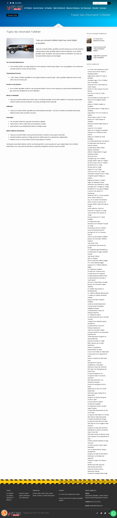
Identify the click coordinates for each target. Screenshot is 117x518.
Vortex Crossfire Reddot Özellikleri (98, 237)
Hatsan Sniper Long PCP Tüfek (97, 117)
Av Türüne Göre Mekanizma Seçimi (98, 69)
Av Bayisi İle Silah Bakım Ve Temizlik (98, 415)
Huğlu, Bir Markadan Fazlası (96, 182)
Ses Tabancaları (86, 8)
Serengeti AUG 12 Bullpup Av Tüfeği (98, 187)
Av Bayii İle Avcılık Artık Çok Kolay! (97, 421)
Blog (15, 15)
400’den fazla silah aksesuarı (96, 465)
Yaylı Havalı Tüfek (93, 243)
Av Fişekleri (48, 8)
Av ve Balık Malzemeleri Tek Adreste (98, 141)
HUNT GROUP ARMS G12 (95, 197)
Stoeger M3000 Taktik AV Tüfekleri (98, 161)
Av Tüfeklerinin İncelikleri (95, 269)
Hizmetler (95, 8)
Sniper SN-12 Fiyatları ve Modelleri (98, 130)
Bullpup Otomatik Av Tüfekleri (96, 180)
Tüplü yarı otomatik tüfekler (18, 110)
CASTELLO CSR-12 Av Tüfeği (96, 171)
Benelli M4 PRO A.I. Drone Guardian (98, 195)
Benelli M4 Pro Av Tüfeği (95, 165)
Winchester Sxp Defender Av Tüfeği (98, 184)
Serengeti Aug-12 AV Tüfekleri (96, 158)
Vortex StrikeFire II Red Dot (96, 208)
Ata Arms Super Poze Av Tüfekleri (97, 163)
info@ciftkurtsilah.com (96, 506)
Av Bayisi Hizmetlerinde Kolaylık (97, 419)
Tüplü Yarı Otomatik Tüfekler (96, 330)
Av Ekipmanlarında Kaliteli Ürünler (97, 276)
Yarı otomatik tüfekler (16, 66)
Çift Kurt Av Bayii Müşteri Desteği (97, 282)
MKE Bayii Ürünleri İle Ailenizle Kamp (98, 434)
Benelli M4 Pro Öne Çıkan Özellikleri (98, 189)
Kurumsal (103, 8)
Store (18, 3)
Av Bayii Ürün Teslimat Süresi (96, 271)
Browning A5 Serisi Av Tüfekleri (97, 228)
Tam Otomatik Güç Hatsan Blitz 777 (98, 98)
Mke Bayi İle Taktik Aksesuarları (97, 417)
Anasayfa (10, 15)
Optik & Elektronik (59, 8)
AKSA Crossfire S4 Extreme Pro (97, 202)
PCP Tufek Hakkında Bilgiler (96, 263)
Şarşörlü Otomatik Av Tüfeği (96, 341)
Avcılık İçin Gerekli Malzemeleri (96, 304)
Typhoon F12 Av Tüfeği (94, 169)
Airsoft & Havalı (38, 8)
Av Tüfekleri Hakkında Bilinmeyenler (98, 293)
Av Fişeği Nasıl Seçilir (94, 221)
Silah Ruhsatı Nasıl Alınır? (95, 467)
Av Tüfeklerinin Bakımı (94, 315)
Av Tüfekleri (28, 8)
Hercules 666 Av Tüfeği (94, 167)
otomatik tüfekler (21, 135)
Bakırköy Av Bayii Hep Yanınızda (97, 367)
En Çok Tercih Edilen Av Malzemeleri (98, 352)
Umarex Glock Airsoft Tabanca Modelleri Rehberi (99, 48)
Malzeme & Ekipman (73, 8)
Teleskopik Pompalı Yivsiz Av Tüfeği (98, 173)
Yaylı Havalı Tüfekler (93, 256)
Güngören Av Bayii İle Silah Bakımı (98, 454)
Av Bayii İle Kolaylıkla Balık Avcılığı (97, 473)
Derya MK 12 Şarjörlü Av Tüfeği (97, 210)
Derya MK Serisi (92, 156)
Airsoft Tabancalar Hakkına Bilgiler (98, 260)
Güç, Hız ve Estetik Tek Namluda (97, 200)
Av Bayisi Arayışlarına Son (95, 373)
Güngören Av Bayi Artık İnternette (97, 428)
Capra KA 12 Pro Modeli (95, 128)
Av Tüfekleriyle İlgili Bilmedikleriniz (97, 250)
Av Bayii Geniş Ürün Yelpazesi (96, 273)
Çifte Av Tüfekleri (93, 258)
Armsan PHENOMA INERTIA (96, 230)
